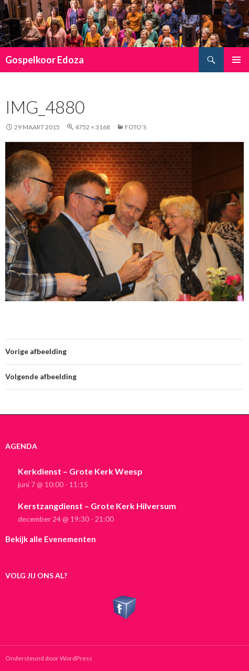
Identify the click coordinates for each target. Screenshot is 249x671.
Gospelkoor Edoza (44, 59)
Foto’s (135, 127)
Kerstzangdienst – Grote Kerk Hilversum (97, 506)
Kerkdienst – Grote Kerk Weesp (80, 471)
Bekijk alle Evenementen (50, 539)
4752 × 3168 (92, 127)
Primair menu (236, 59)
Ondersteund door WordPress (48, 658)
